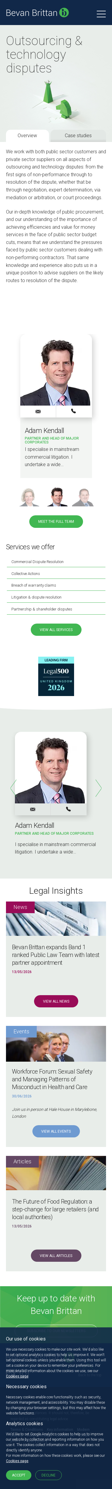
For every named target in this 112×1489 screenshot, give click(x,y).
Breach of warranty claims (33, 585)
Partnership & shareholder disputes (41, 609)
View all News (56, 1001)
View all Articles (56, 1256)
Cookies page (17, 1376)
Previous (13, 788)
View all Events (56, 1131)
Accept (18, 1475)
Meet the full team (56, 521)
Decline (49, 1475)
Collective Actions (25, 573)
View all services (56, 630)
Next (99, 788)
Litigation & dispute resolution (36, 597)
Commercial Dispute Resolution (37, 561)
